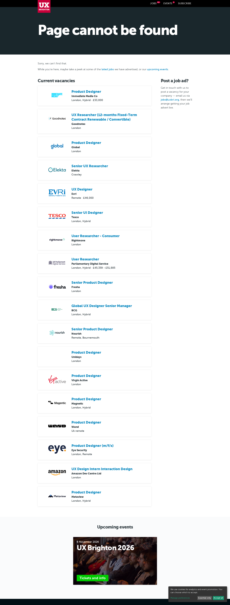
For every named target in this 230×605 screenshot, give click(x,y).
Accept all (218, 598)
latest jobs (108, 69)
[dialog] (197, 594)
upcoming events (157, 69)
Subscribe (184, 3)
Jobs (155, 3)
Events (169, 3)
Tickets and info (93, 578)
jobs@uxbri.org (170, 99)
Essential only (204, 598)
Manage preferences (180, 598)
